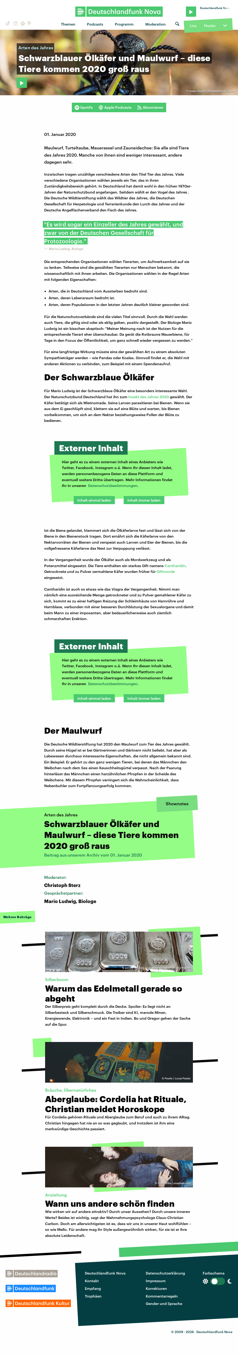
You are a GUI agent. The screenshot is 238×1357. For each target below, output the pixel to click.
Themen (68, 24)
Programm (124, 24)
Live (193, 26)
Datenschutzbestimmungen (112, 485)
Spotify (84, 107)
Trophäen (93, 1296)
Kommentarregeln (162, 1296)
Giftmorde (166, 571)
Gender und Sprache (164, 1303)
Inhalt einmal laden (94, 500)
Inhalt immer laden (144, 500)
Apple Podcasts (115, 107)
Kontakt (92, 1280)
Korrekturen (156, 1288)
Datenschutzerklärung (165, 1273)
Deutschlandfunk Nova (105, 1273)
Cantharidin (175, 565)
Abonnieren (150, 107)
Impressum (156, 1280)
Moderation (155, 24)
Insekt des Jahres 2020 (148, 396)
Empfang (93, 1288)
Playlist (209, 26)
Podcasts (95, 24)
